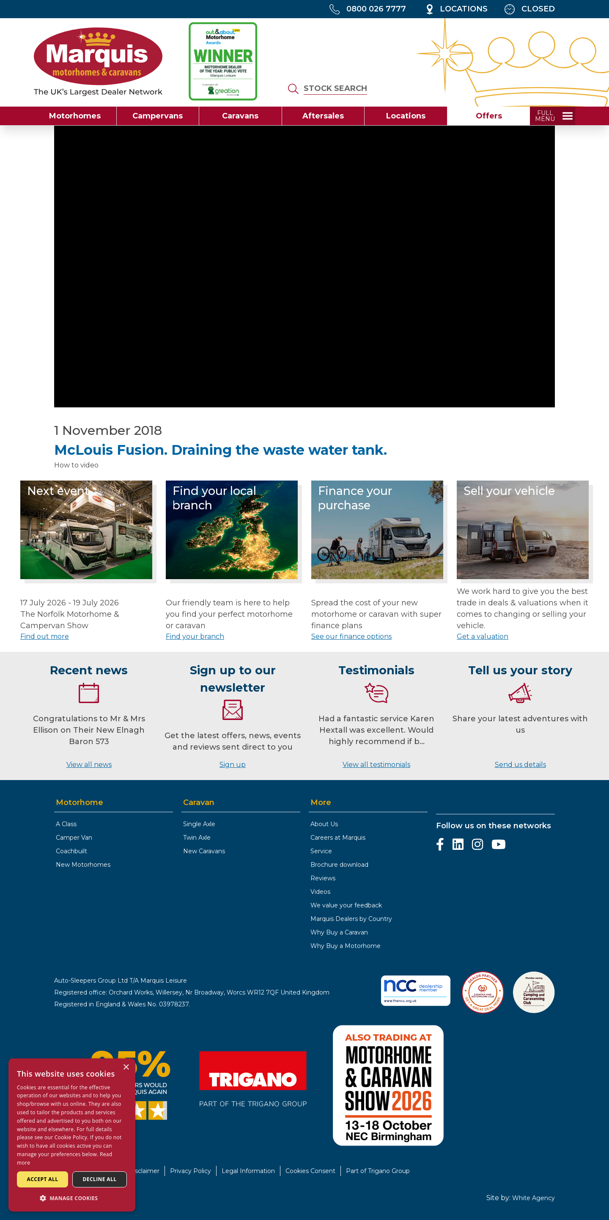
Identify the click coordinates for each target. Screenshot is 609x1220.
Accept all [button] (42, 1179)
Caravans (240, 116)
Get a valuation (482, 636)
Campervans (157, 116)
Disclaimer (144, 1171)
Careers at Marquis (337, 837)
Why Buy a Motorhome (345, 946)
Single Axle (199, 824)
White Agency (533, 1198)
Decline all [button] (100, 1179)
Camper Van (74, 837)
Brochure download (339, 864)
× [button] (126, 1067)
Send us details (520, 765)
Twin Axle (197, 837)
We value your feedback (346, 905)
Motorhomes (75, 116)
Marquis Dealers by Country (351, 919)
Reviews (322, 878)
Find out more (44, 636)
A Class (66, 824)
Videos (320, 892)
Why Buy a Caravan (339, 932)
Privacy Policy (190, 1171)
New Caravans (204, 851)
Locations (405, 116)
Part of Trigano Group (378, 1171)
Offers (489, 116)
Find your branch (195, 636)
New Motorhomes (83, 864)
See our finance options (351, 636)
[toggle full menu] (552, 116)
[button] (72, 1198)
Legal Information (248, 1171)
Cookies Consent (310, 1171)
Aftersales (323, 116)
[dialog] (71, 1135)
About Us (324, 824)
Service (321, 851)
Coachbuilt (71, 851)
